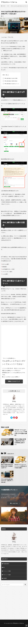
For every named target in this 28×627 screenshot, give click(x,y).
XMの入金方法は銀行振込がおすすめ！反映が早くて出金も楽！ (7, 480)
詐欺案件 (5, 578)
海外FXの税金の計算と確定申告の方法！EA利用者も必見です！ (20, 441)
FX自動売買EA (6, 563)
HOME (3, 6)
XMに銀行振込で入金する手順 (10, 78)
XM (8, 6)
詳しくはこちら (14, 503)
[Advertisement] (14, 603)
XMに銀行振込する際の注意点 (10, 81)
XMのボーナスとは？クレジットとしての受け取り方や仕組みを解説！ (21, 432)
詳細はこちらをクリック (14, 381)
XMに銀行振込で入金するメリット (11, 84)
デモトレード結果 (7, 574)
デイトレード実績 (7, 571)
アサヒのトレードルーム (9, 2)
